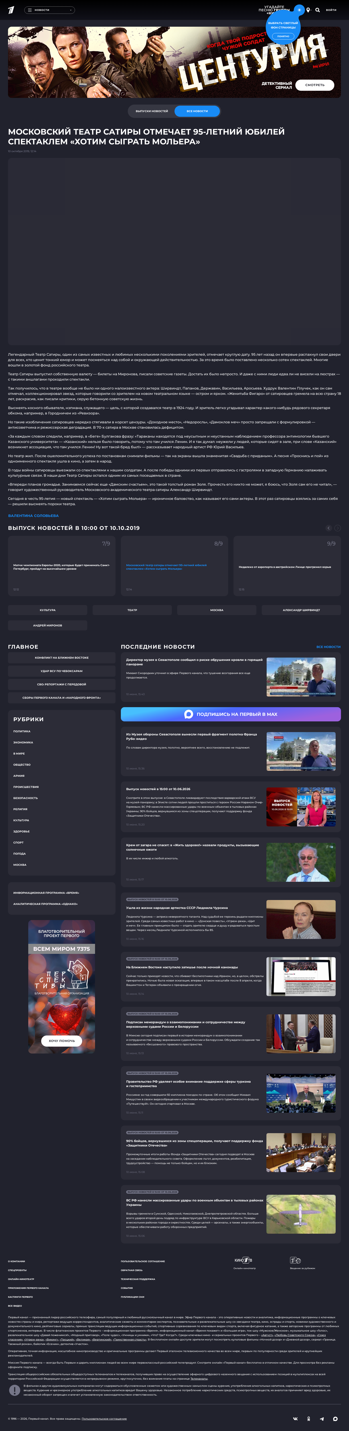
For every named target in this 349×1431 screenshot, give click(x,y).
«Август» (267, 1335)
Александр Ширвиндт (301, 610)
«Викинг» (51, 1339)
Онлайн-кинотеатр (21, 1279)
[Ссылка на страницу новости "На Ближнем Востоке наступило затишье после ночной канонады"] (231, 976)
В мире (19, 753)
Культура (48, 610)
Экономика (23, 742)
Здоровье (21, 831)
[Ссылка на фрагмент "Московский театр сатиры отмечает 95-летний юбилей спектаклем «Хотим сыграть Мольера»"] (174, 566)
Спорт (18, 842)
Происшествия (26, 787)
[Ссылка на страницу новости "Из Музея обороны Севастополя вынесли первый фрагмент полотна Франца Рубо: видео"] (231, 751)
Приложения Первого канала (28, 1288)
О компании (16, 1261)
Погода (19, 853)
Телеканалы (199, 1378)
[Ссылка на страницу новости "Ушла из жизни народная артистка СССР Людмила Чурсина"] (231, 919)
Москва (216, 610)
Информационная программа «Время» (46, 892)
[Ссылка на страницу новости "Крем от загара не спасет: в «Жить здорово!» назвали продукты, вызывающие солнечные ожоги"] (231, 862)
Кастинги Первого (20, 1297)
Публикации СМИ (132, 1297)
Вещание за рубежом (302, 1263)
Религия (20, 809)
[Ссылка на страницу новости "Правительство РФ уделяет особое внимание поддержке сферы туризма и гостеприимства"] (231, 1093)
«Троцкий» (67, 1339)
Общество (21, 764)
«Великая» (83, 1339)
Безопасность (25, 798)
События (127, 1288)
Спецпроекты (17, 1270)
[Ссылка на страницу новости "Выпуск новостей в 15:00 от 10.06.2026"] (231, 807)
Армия (18, 775)
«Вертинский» (102, 1339)
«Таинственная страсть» (129, 1339)
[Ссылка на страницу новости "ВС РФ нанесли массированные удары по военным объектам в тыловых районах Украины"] (231, 1214)
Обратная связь (131, 1270)
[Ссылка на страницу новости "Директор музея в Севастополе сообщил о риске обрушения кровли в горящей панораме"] (231, 677)
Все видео (15, 1305)
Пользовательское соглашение (143, 1261)
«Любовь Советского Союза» (294, 1335)
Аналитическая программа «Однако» (45, 904)
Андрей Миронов (47, 625)
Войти (331, 10)
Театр (132, 610)
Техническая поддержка (138, 1279)
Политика (21, 731)
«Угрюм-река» (34, 1339)
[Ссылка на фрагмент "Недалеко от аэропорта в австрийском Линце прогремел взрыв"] (287, 566)
